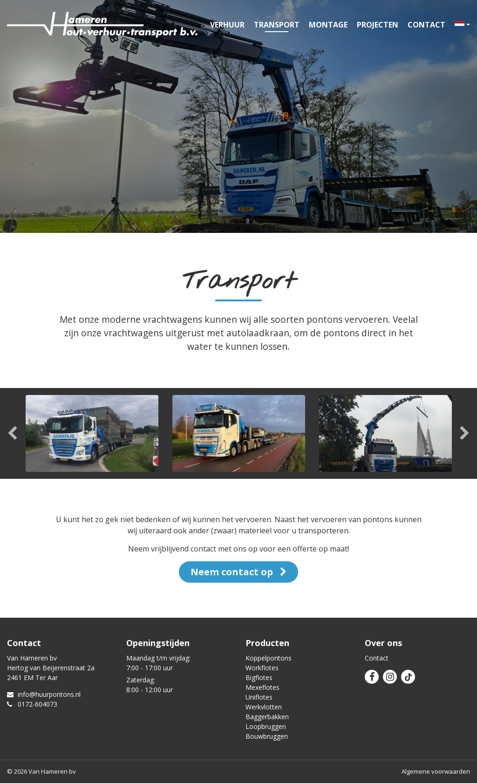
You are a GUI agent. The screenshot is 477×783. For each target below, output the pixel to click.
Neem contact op (238, 571)
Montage (328, 25)
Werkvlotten (263, 706)
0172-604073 (32, 704)
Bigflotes (259, 677)
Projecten (377, 25)
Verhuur (227, 25)
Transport (277, 25)
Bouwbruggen (266, 736)
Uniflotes (259, 697)
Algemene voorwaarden (436, 771)
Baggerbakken (267, 716)
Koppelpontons (268, 658)
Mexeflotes (262, 687)
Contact (426, 25)
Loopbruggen (265, 726)
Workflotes (262, 667)
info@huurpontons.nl (44, 694)
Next (464, 433)
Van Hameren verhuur (102, 25)
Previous (13, 433)
